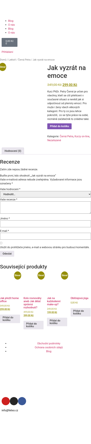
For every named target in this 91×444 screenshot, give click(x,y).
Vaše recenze (8, 199)
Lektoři (12, 59)
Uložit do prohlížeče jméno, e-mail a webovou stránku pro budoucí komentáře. (45, 247)
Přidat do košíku (59, 126)
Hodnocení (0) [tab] (13, 150)
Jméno (5, 218)
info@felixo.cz (10, 410)
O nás (11, 24)
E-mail (4, 231)
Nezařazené (54, 140)
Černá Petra (24, 59)
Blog (10, 20)
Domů (3, 59)
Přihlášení (7, 51)
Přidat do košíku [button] (8, 319)
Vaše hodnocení (10, 189)
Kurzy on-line (82, 136)
